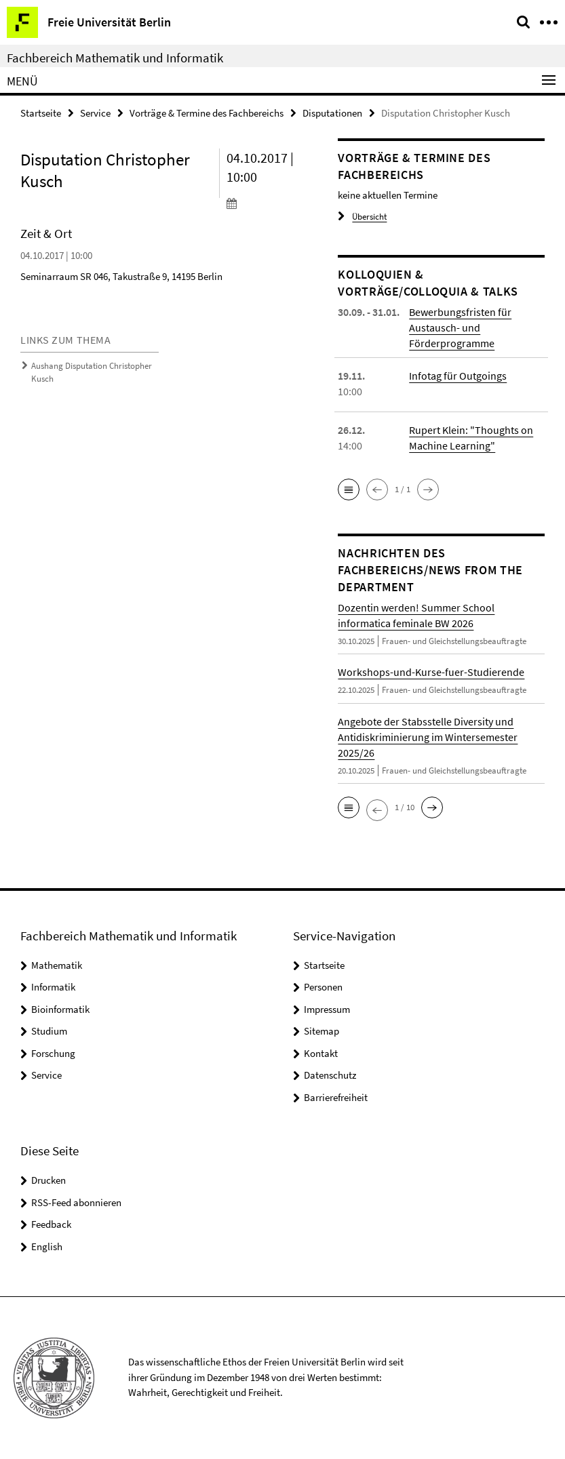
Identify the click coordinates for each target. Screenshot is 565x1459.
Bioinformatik (60, 1009)
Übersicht (362, 216)
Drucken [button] (48, 1180)
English (46, 1246)
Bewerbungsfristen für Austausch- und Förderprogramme (460, 327)
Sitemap (321, 1030)
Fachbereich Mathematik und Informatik (115, 57)
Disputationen (332, 112)
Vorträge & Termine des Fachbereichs (207, 112)
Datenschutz (330, 1074)
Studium (49, 1030)
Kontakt (321, 1053)
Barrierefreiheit (336, 1097)
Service (95, 112)
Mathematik (56, 965)
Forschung (53, 1053)
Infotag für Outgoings (458, 375)
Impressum (327, 1009)
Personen (323, 986)
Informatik (53, 986)
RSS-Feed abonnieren (76, 1202)
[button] (348, 489)
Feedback (51, 1224)
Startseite (40, 112)
